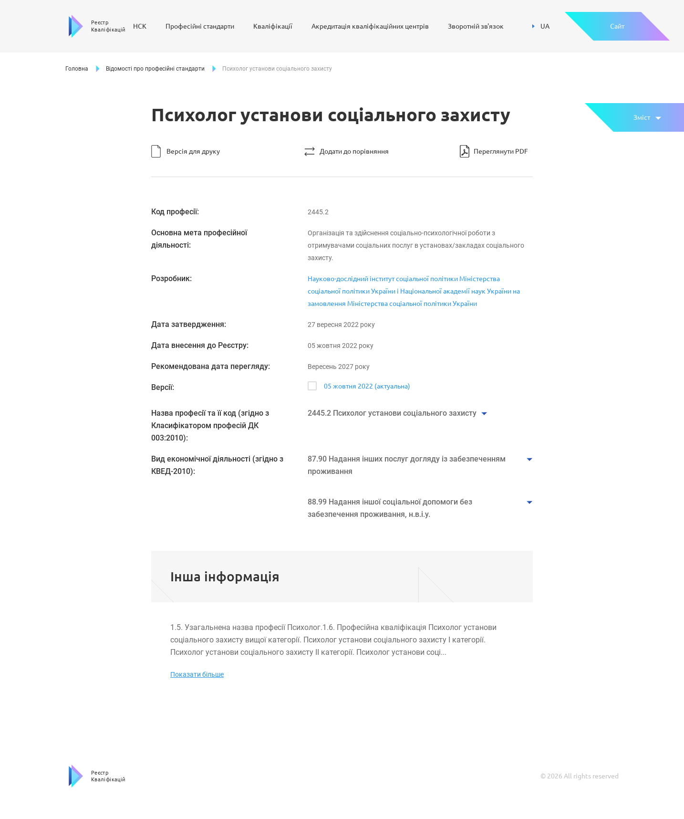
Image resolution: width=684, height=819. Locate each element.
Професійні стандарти (200, 26)
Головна (76, 68)
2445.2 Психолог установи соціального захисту (392, 413)
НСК (139, 26)
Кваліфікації (272, 26)
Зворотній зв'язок (476, 26)
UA (540, 26)
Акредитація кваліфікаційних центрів (370, 26)
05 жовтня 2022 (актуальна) (367, 386)
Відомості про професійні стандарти (155, 68)
